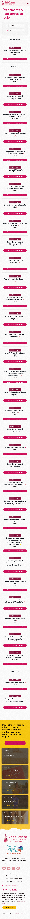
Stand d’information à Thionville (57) (15, 430)
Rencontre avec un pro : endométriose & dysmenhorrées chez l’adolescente (15, 541)
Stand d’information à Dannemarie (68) (15, 97)
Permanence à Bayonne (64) (14, 448)
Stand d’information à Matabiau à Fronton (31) (15, 656)
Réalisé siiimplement (22, 915)
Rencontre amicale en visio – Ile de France (15, 224)
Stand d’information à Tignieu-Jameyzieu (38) (15, 393)
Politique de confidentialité (9, 915)
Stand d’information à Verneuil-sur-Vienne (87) (15, 116)
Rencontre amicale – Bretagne (15, 279)
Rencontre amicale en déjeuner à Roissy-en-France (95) (15, 502)
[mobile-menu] (26, 3)
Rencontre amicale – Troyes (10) (15, 619)
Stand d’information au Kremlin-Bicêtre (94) (15, 187)
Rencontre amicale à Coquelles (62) (15, 206)
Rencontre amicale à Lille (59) (15, 133)
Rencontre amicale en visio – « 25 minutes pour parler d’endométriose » (15, 373)
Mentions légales (22, 913)
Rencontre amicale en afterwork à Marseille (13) (14, 483)
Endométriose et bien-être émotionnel (15, 335)
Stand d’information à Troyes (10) (15, 521)
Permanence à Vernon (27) (14, 170)
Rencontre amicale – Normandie (15, 261)
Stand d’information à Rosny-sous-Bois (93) (15, 51)
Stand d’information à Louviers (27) (15, 354)
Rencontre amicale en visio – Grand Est (15, 317)
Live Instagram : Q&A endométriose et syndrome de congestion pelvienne (15, 563)
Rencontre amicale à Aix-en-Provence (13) (15, 79)
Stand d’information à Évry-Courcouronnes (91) (15, 638)
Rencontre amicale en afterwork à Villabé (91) (14, 601)
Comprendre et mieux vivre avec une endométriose (15, 153)
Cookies (16, 913)
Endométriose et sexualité (14, 682)
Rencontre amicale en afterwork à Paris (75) (14, 298)
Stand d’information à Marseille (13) (15, 465)
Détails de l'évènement (15, 59)
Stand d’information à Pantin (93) (15, 582)
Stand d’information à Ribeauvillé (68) (15, 243)
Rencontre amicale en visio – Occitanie (15, 412)
